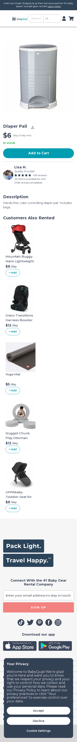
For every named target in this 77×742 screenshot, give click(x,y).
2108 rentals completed (28, 182)
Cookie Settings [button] (38, 731)
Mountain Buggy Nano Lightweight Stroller (20, 261)
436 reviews (40, 175)
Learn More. (54, 6)
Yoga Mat (13, 374)
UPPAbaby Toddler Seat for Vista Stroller (19, 496)
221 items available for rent (30, 178)
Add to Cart (38, 153)
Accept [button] (38, 711)
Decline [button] (38, 721)
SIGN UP (38, 607)
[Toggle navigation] (7, 18)
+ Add (13, 272)
